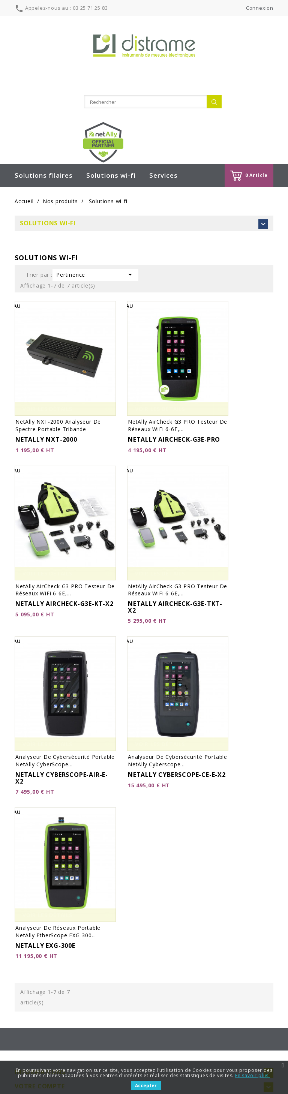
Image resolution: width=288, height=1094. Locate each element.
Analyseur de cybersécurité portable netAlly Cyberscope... (177, 726)
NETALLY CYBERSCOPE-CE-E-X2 (177, 740)
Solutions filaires (44, 141)
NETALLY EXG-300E (45, 911)
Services (163, 141)
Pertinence (95, 240)
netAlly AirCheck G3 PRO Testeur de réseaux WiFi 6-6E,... (177, 391)
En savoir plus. (252, 1075)
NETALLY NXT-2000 (46, 405)
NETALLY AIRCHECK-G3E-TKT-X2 (175, 572)
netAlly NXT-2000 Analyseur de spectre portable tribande (58, 391)
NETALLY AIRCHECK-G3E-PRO (174, 405)
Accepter (146, 1085)
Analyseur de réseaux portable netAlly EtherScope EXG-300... (57, 897)
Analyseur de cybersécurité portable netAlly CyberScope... (65, 726)
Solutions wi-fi (111, 141)
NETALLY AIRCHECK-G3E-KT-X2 (64, 569)
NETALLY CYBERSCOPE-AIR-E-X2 (61, 743)
